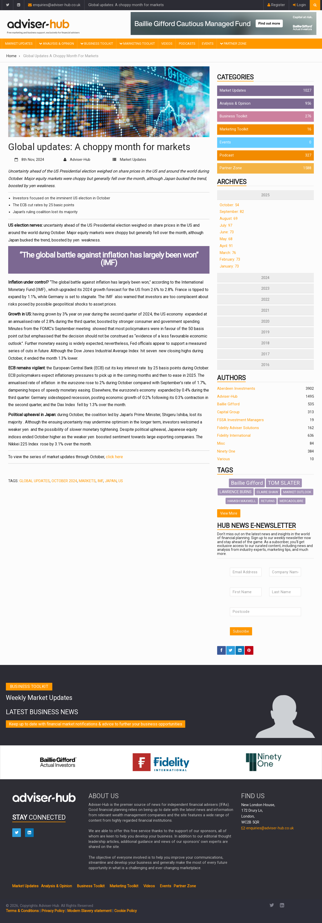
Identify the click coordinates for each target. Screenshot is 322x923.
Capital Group (228, 412)
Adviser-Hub (227, 396)
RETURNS (268, 501)
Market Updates (19, 43)
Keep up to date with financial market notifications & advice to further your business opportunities (95, 724)
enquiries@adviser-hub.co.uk (54, 5)
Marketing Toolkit (137, 43)
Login (299, 5)
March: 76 (228, 253)
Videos (166, 43)
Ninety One (226, 451)
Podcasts (187, 43)
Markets (87, 481)
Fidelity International (234, 435)
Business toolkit (29, 686)
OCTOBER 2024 (64, 481)
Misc (221, 443)
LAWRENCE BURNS (236, 492)
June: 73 (227, 232)
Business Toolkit (96, 43)
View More (228, 513)
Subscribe (241, 631)
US (120, 481)
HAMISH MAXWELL (242, 501)
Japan (111, 481)
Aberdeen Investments (236, 388)
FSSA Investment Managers (240, 420)
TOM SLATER (284, 483)
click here (114, 456)
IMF (100, 481)
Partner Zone (233, 43)
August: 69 (229, 218)
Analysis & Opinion (56, 43)
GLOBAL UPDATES (34, 481)
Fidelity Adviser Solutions (238, 428)
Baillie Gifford (228, 404)
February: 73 (230, 259)
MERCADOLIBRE (291, 501)
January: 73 (229, 266)
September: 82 (232, 212)
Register (276, 5)
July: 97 (226, 225)
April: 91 (226, 246)
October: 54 (229, 205)
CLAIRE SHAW (267, 492)
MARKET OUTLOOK (297, 492)
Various (223, 459)
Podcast (227, 155)
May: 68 (226, 239)
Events (208, 43)
